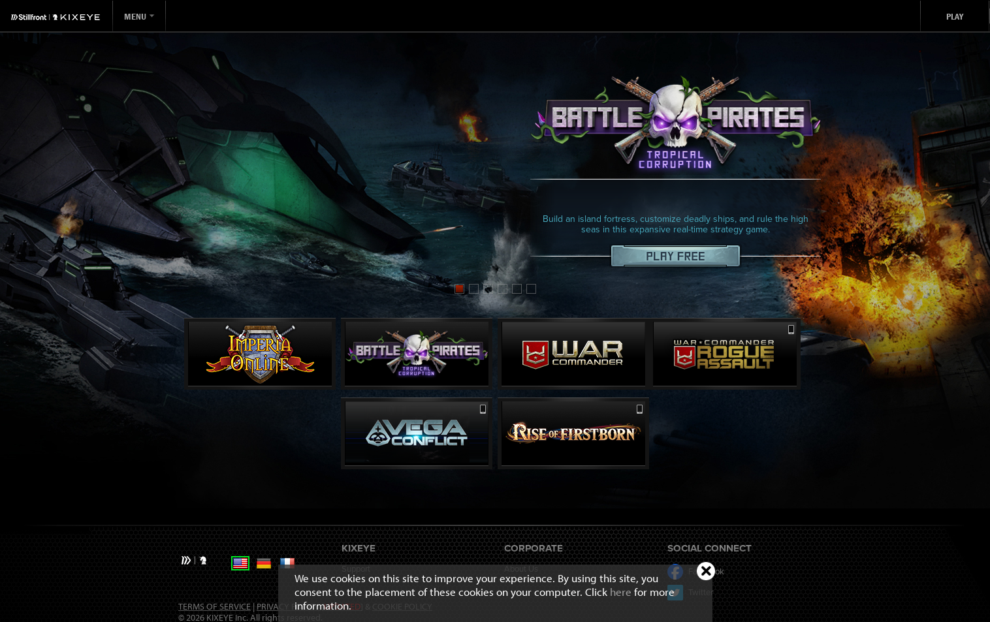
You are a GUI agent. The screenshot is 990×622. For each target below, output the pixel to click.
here (620, 592)
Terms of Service (214, 606)
